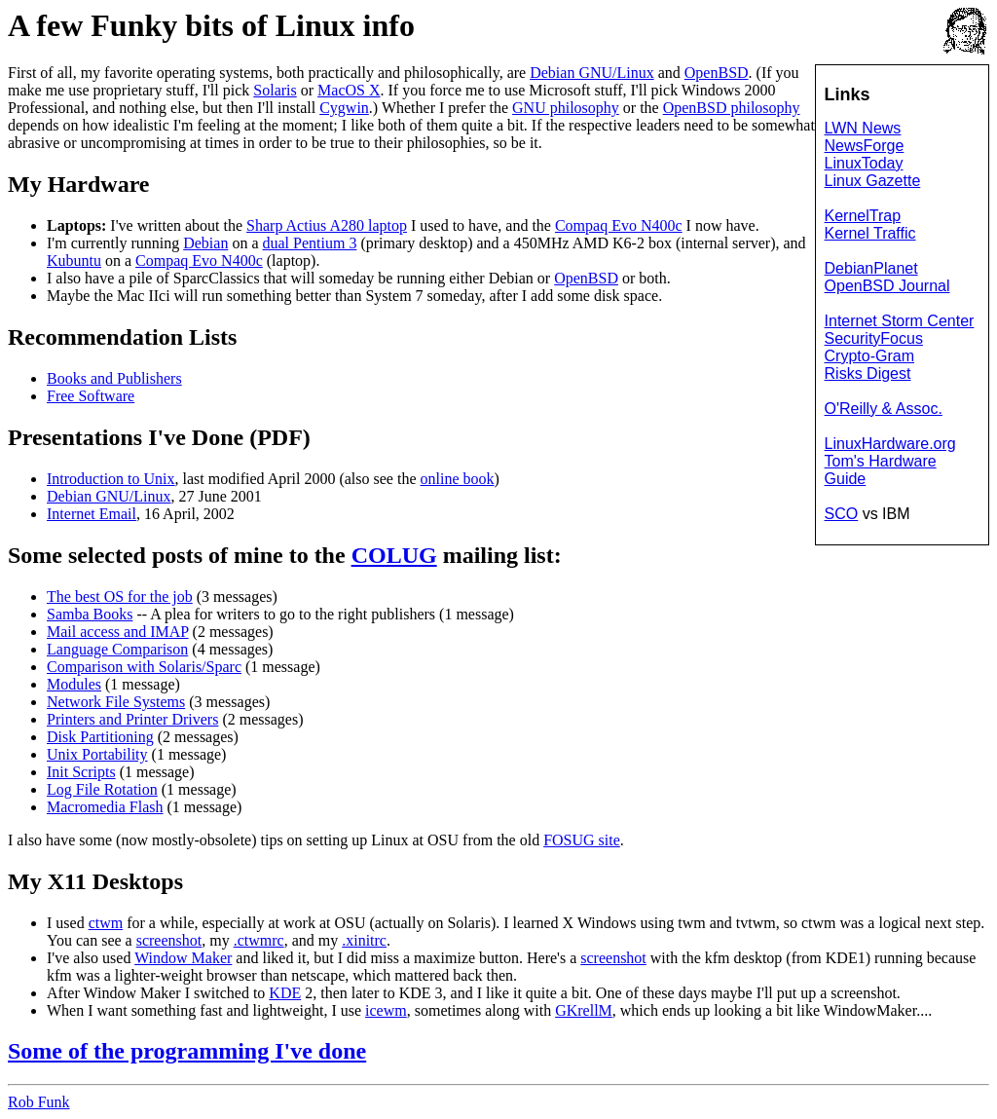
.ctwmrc (259, 940)
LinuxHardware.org (890, 443)
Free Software (90, 396)
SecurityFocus (874, 338)
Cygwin (344, 107)
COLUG (394, 555)
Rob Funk (39, 1102)
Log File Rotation (102, 789)
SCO (842, 513)
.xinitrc (364, 940)
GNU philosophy (565, 107)
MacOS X (348, 90)
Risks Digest (868, 373)
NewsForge (865, 145)
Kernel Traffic (870, 233)
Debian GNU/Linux (592, 72)
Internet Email (91, 513)
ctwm (106, 922)
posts (177, 555)
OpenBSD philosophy (731, 107)
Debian (205, 243)
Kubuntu (74, 260)
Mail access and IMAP (118, 631)
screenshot (169, 940)
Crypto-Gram (869, 356)
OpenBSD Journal (887, 286)
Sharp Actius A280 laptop (326, 225)
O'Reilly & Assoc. (883, 408)
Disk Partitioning (100, 736)
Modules (74, 684)
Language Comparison (117, 649)
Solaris (274, 90)
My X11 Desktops (95, 881)
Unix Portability (97, 754)
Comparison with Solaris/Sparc (144, 666)
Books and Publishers (114, 378)
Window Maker (183, 958)
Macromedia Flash (105, 807)
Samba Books (89, 614)
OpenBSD (716, 72)
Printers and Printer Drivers (132, 719)
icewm (386, 1010)
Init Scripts (81, 772)
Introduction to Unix (111, 478)
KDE (285, 993)
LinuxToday (864, 163)
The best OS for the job (120, 596)
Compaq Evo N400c (619, 225)
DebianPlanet (871, 268)
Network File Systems (116, 701)
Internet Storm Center (900, 321)
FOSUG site (581, 840)
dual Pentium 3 (310, 243)
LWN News (863, 128)
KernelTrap (863, 215)
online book (458, 478)
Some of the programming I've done (187, 1050)
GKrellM (583, 1010)
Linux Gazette (873, 180)
